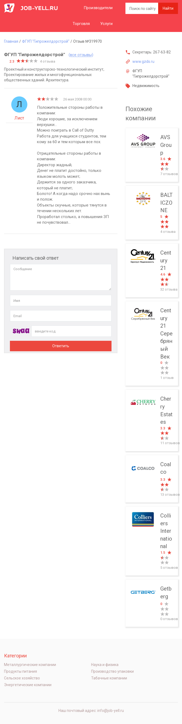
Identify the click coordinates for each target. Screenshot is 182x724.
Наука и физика (104, 665)
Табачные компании (109, 678)
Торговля (81, 23)
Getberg (151, 603)
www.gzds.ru (143, 61)
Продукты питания (20, 671)
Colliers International (151, 540)
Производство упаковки (112, 671)
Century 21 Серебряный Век (151, 343)
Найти (168, 8)
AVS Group (151, 155)
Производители (98, 7)
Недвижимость (145, 86)
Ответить (60, 346)
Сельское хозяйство (22, 678)
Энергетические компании (27, 685)
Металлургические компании (30, 665)
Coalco (151, 478)
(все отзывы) (81, 55)
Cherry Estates (151, 420)
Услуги (106, 23)
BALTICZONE (151, 213)
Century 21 (151, 270)
